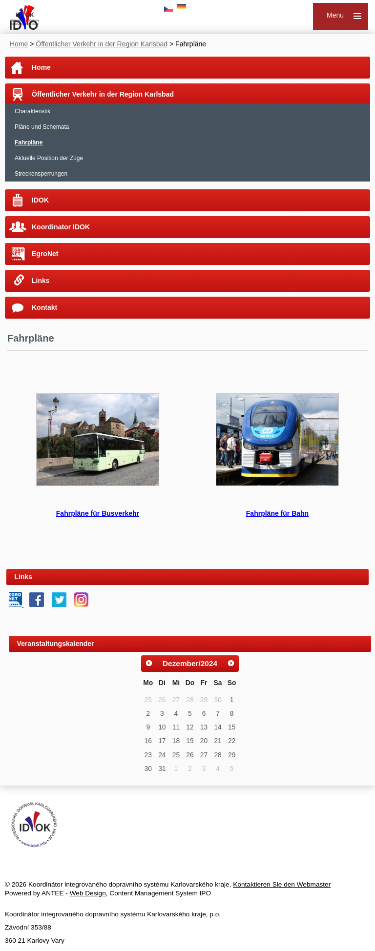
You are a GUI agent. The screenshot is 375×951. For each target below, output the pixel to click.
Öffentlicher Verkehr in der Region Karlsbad (101, 44)
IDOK (40, 200)
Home (19, 44)
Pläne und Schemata (42, 126)
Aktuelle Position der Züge (49, 158)
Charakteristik (32, 111)
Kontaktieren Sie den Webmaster (282, 884)
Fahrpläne (28, 142)
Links (41, 280)
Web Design (88, 893)
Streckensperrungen (41, 173)
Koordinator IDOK (61, 227)
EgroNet (45, 254)
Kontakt (44, 307)
